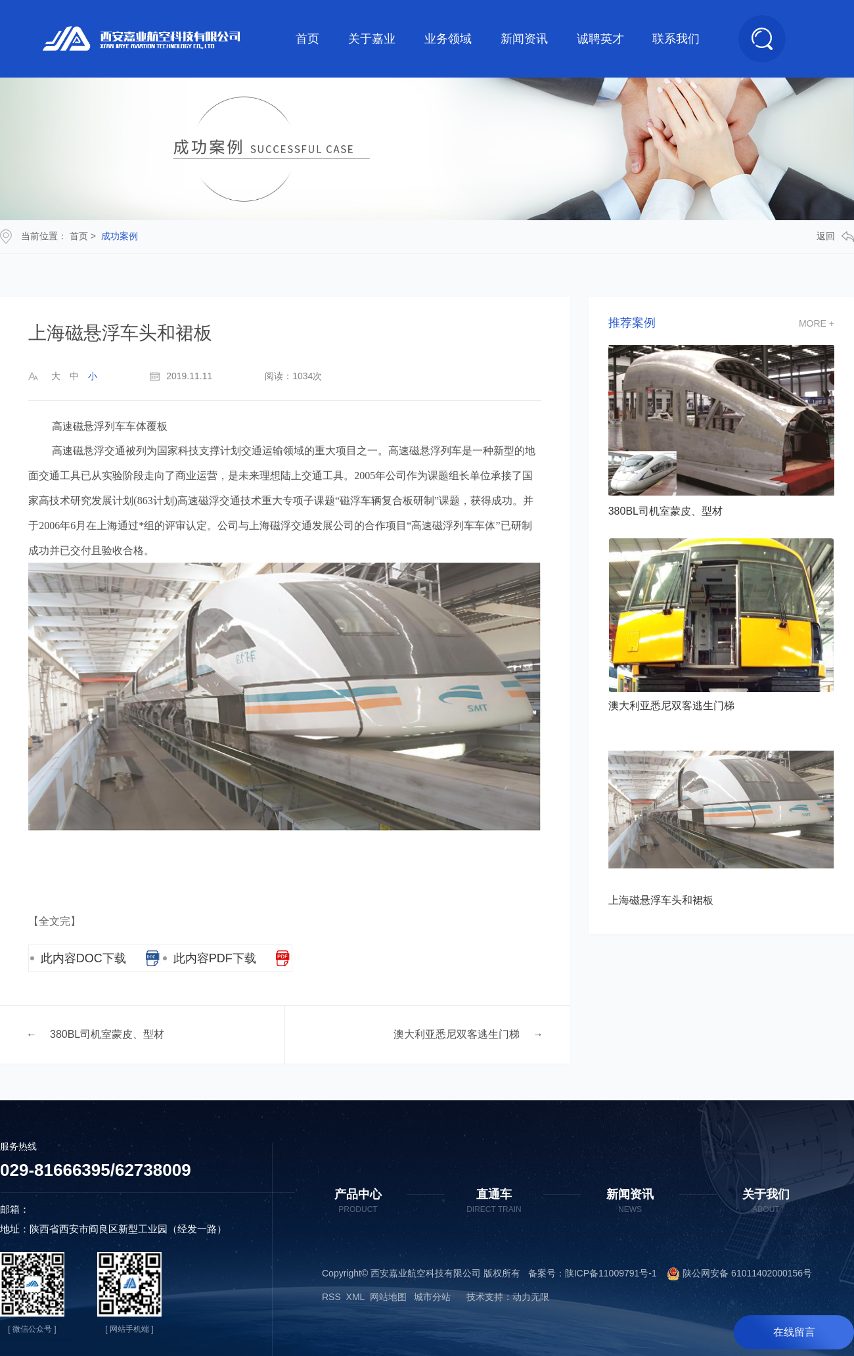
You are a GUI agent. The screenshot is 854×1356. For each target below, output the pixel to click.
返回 (835, 236)
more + (816, 323)
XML (355, 1297)
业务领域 (448, 38)
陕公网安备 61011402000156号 (734, 1273)
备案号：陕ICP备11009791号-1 (592, 1273)
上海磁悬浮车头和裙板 (660, 900)
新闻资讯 (524, 38)
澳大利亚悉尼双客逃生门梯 (456, 1034)
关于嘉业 (371, 38)
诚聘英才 (600, 38)
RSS (331, 1297)
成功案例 (119, 236)
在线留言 (794, 1332)
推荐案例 (632, 323)
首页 (307, 38)
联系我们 (676, 38)
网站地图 (388, 1297)
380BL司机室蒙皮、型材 (107, 1034)
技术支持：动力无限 (507, 1297)
